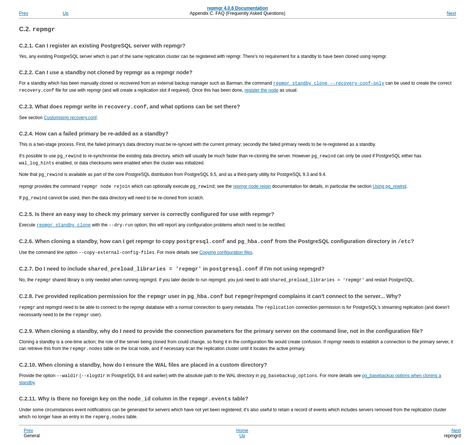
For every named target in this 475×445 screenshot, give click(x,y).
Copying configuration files (225, 252)
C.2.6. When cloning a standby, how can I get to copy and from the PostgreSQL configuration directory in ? (216, 242)
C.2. (37, 30)
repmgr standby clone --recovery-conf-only (328, 84)
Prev (23, 13)
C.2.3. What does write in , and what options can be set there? (129, 108)
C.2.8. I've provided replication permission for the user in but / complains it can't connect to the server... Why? (210, 298)
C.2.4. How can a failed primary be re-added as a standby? (93, 135)
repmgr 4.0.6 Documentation (237, 8)
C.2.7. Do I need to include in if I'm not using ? (171, 270)
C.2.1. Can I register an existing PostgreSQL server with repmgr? (102, 47)
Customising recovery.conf (70, 119)
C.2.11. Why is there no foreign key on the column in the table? (133, 400)
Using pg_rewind (389, 186)
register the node (261, 91)
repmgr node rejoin (252, 186)
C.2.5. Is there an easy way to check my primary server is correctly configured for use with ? (146, 214)
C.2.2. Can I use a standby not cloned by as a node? (105, 73)
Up (66, 13)
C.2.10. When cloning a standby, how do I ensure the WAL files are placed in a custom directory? (143, 366)
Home (242, 431)
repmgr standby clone (64, 224)
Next (451, 13)
